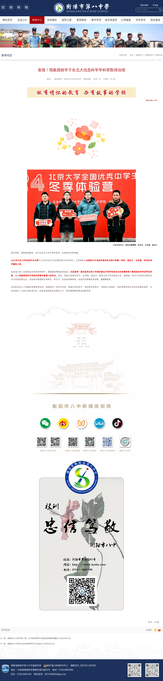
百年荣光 (141, 20)
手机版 (155, 5)
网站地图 (144, 5)
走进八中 (22, 20)
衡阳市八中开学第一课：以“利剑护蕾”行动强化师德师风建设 (33, 638)
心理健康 (126, 20)
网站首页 (7, 20)
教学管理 (96, 20)
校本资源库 (111, 20)
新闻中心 (37, 20)
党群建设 (52, 20)
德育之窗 (67, 20)
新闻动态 (149, 55)
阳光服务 (155, 20)
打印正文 (5, 630)
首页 (132, 55)
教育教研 (81, 20)
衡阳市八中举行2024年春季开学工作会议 (25, 644)
